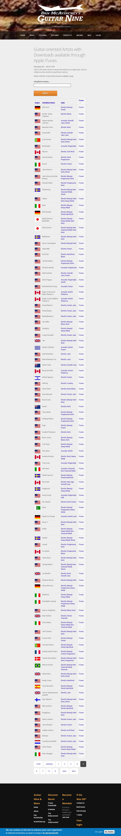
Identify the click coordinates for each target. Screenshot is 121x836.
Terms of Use (72, 830)
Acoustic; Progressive (61, 243)
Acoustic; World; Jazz (61, 501)
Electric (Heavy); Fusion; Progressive (66, 623)
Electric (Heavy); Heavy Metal (63, 184)
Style (55, 82)
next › (91, 735)
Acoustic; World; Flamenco (62, 269)
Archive (79, 34)
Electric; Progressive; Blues (63, 533)
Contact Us (94, 763)
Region (10, 82)
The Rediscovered (41, 771)
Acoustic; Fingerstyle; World (63, 256)
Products (67, 34)
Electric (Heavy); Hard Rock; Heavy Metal (67, 177)
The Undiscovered (41, 775)
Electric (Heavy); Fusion (61, 411)
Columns (42, 34)
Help (89, 34)
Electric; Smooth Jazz (61, 345)
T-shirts (92, 775)
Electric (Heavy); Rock (60, 217)
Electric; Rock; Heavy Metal (62, 443)
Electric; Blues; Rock (60, 585)
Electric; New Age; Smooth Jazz (64, 469)
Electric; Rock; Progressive (62, 139)
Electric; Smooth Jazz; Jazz (63, 112)
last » (100, 735)
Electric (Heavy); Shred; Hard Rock (65, 190)
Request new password (98, 801)
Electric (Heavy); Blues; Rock (63, 301)
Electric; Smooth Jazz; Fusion (63, 249)
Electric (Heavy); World (61, 86)
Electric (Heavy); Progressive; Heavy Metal (68, 495)
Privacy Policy (88, 830)
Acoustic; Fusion (59, 262)
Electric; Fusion (58, 145)
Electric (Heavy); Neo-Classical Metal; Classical (70, 636)
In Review (38, 767)
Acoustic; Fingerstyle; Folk (62, 482)
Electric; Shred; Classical (62, 591)
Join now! (77, 766)
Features (55, 34)
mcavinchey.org (13, 775)
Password (94, 795)
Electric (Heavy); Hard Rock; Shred (65, 119)
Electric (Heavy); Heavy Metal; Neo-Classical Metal (71, 514)
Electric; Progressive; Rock (62, 164)
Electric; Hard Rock (59, 648)
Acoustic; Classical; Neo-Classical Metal (67, 456)
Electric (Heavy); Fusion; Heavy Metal (66, 719)
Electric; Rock (58, 106)
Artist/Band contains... (15, 71)
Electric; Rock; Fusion (60, 488)
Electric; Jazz (58, 332)
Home (22, 34)
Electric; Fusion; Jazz (60, 282)
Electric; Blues (58, 93)
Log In (98, 34)
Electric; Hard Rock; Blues (62, 230)
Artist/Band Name (26, 82)
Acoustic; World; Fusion (61, 326)
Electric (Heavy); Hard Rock (62, 211)
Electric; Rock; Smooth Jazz (63, 553)
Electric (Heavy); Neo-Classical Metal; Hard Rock (70, 204)
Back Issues (94, 767)
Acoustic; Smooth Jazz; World (64, 99)
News (32, 34)
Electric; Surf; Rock (59, 132)
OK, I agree (93, 834)
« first (12, 735)
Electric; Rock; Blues (60, 372)
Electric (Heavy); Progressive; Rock (65, 158)
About (9, 767)
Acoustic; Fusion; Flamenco (63, 352)
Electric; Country (59, 366)
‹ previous (22, 735)
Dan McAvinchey (13, 771)
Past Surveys (94, 771)
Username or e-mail (97, 786)
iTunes (104, 82)
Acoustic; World (58, 437)
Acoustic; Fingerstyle (60, 125)
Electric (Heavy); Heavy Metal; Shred (66, 521)
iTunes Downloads (41, 763)
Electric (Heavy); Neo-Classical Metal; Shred (68, 171)
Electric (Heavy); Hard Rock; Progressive (67, 630)
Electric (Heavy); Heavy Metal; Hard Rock (67, 197)
